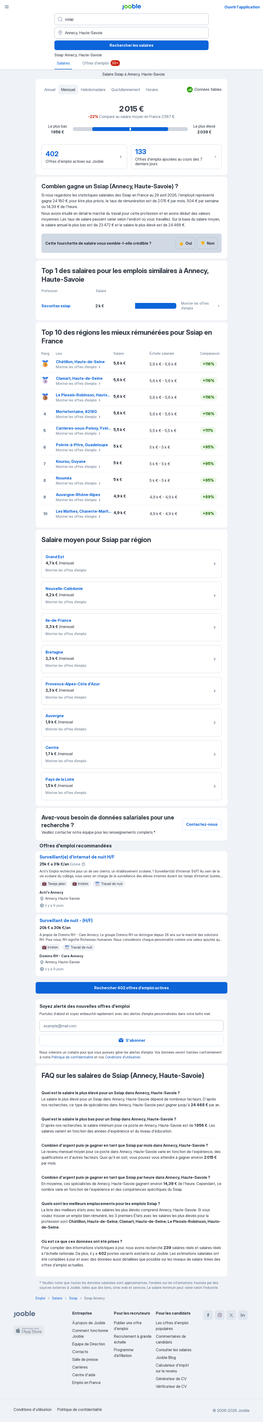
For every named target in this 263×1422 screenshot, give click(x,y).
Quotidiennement (125, 89)
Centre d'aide (83, 1374)
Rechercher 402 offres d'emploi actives (131, 987)
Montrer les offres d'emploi (201, 305)
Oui (185, 243)
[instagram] (219, 1315)
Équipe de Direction (88, 1344)
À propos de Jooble (88, 1322)
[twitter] (231, 1315)
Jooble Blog (166, 1357)
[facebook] (208, 1315)
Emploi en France (86, 1382)
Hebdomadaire (93, 89)
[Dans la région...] (131, 33)
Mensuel (68, 89)
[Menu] (7, 7)
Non (207, 243)
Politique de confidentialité (72, 1057)
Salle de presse (85, 1359)
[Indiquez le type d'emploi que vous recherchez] (131, 19)
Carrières (80, 1367)
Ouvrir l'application (242, 7)
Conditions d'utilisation (122, 1057)
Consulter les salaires (173, 1349)
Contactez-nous (201, 824)
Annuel (49, 89)
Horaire (152, 89)
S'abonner (131, 1040)
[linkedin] (243, 1315)
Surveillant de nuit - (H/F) (66, 920)
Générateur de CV (171, 1378)
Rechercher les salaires (131, 45)
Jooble (244, 1410)
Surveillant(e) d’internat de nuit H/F (77, 856)
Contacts (80, 1351)
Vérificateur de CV (171, 1386)
